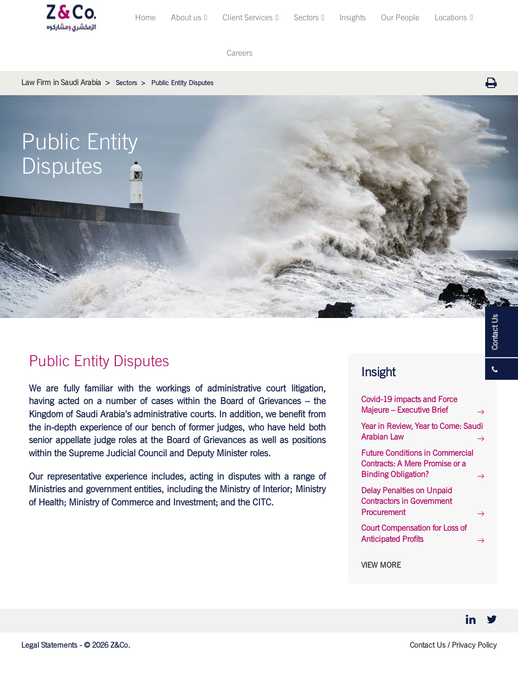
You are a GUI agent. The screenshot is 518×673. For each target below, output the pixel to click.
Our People (400, 18)
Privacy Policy (474, 645)
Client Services (251, 17)
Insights (352, 18)
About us (189, 17)
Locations (454, 17)
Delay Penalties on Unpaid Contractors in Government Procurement (406, 502)
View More (381, 565)
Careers (239, 53)
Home (145, 18)
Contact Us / (430, 645)
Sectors (309, 17)
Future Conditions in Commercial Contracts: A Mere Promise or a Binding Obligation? (417, 464)
